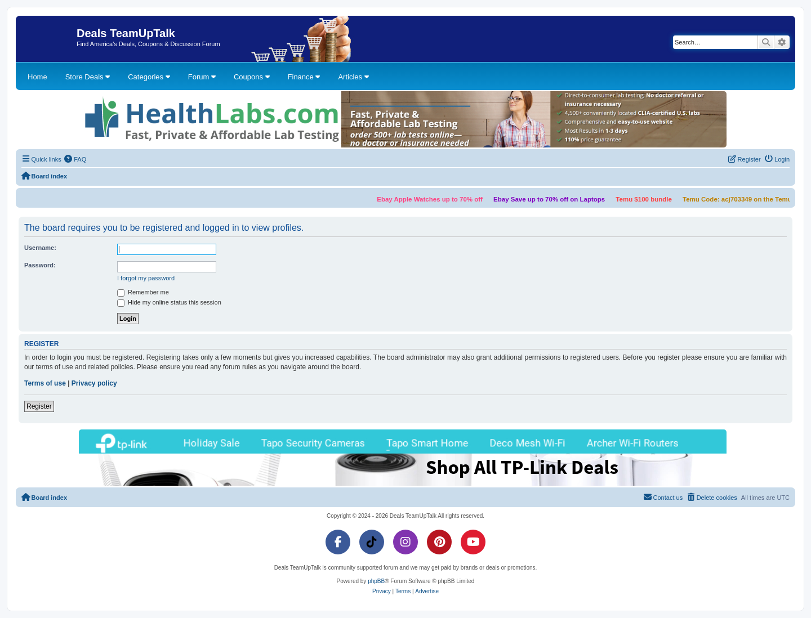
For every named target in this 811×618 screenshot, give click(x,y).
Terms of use (45, 383)
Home (37, 77)
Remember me (143, 293)
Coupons (252, 77)
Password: (40, 265)
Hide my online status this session (169, 303)
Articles (353, 77)
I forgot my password (146, 278)
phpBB (376, 581)
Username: (40, 247)
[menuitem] (75, 159)
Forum (202, 77)
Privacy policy (94, 383)
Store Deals (87, 77)
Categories (149, 77)
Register (39, 406)
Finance (304, 77)
